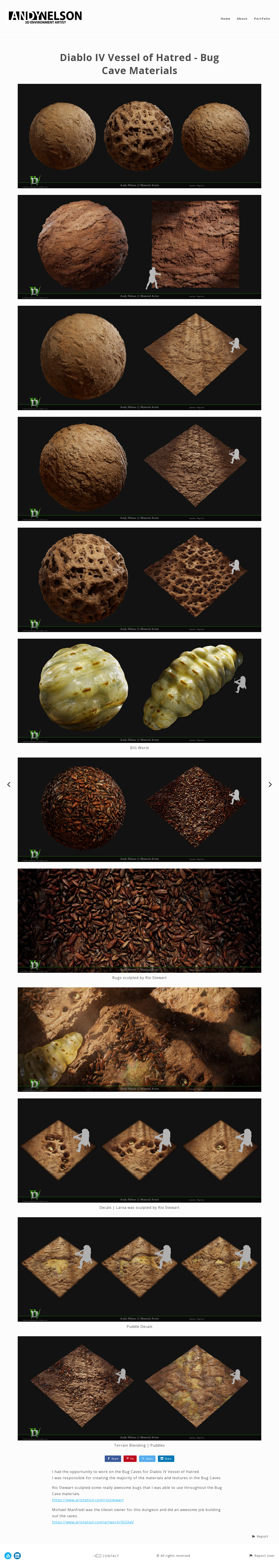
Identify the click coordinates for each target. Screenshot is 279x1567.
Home (225, 19)
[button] (260, 1536)
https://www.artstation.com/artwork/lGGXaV (93, 1522)
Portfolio (262, 19)
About (242, 19)
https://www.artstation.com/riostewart (88, 1500)
